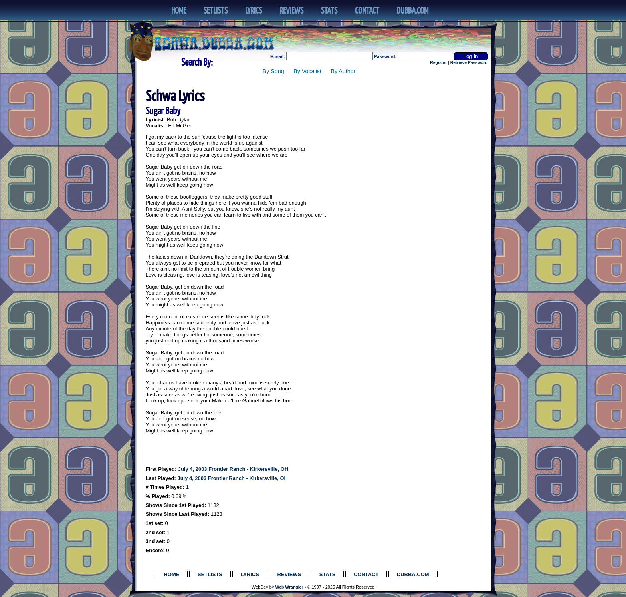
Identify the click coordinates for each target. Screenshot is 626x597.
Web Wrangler (289, 587)
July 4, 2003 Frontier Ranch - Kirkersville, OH (233, 469)
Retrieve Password (469, 62)
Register (438, 62)
